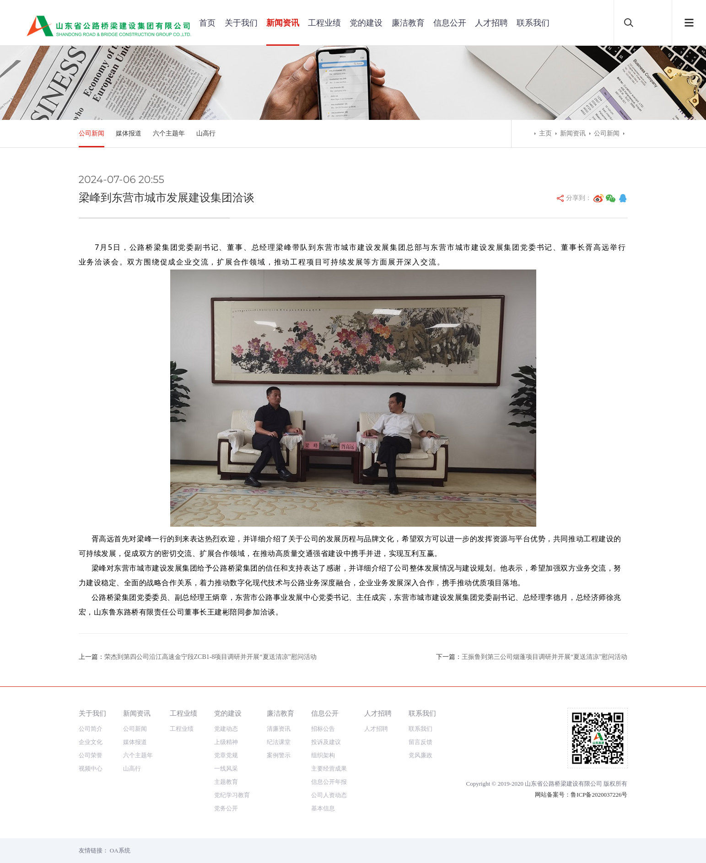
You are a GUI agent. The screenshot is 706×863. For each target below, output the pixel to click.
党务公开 (226, 808)
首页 (207, 22)
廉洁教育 (408, 22)
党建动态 (226, 728)
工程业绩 (324, 22)
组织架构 (323, 755)
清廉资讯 (279, 728)
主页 (545, 133)
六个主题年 (169, 133)
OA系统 (120, 850)
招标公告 (323, 728)
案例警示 (279, 755)
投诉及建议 (326, 742)
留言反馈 (420, 742)
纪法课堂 (279, 742)
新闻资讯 (282, 22)
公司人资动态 (329, 795)
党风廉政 (420, 755)
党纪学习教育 (232, 795)
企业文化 (90, 742)
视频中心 (90, 768)
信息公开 (449, 22)
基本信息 (323, 808)
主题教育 (226, 781)
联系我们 (533, 22)
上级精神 (226, 742)
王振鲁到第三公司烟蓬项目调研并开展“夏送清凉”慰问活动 (544, 656)
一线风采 (226, 768)
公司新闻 (91, 133)
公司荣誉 (90, 755)
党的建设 (366, 22)
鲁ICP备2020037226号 (599, 794)
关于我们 (241, 22)
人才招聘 (491, 22)
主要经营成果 (329, 768)
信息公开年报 (329, 781)
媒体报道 (128, 133)
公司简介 (90, 728)
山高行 (206, 133)
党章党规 (226, 755)
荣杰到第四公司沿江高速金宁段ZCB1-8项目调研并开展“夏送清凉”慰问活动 (210, 656)
